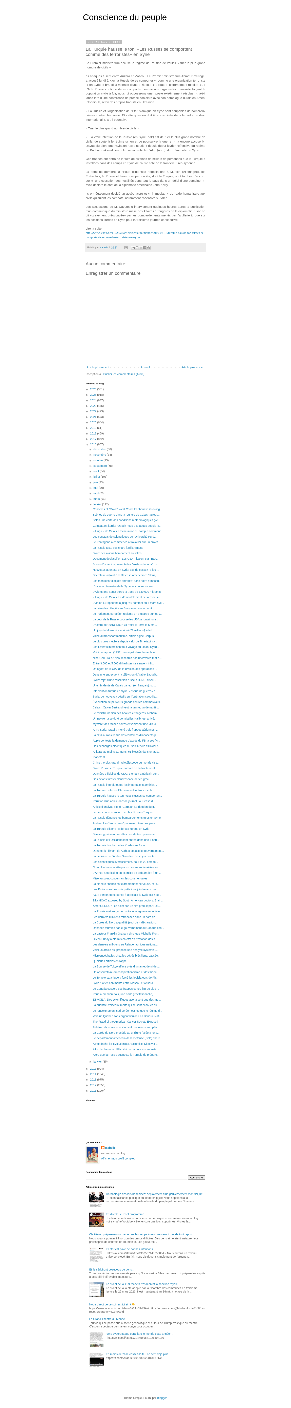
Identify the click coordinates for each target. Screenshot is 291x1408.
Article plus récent (98, 367)
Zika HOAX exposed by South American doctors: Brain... (128, 900)
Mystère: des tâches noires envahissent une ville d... (125, 724)
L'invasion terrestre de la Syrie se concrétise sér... (124, 586)
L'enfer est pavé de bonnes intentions (129, 1249)
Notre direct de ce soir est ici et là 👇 (112, 1304)
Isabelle (110, 1147)
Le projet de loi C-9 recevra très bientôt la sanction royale (142, 1284)
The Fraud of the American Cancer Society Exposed (125, 1021)
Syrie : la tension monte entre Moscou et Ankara (123, 983)
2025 (93, 394)
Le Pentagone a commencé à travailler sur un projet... (126, 542)
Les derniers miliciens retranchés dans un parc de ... (125, 917)
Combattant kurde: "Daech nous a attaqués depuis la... (127, 525)
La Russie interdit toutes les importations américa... (125, 784)
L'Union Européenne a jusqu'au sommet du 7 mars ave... (128, 602)
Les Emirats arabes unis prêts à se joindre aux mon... (126, 889)
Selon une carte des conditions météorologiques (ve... (126, 520)
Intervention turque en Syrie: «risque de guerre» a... (125, 691)
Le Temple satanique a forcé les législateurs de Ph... (125, 977)
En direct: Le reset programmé (125, 1214)
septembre (100, 465)
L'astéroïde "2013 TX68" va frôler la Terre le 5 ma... (125, 624)
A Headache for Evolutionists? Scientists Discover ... (125, 1043)
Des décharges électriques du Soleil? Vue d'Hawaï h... (127, 746)
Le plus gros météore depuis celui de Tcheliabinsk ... (125, 641)
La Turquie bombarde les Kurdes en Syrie (119, 845)
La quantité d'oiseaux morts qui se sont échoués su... (126, 1005)
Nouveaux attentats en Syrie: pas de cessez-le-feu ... (126, 569)
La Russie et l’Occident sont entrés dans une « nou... (126, 839)
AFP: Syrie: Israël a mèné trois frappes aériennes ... (125, 729)
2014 (93, 1074)
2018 (93, 433)
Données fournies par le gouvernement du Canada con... (128, 928)
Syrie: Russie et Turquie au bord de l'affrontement (124, 768)
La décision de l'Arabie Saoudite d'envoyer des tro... (125, 856)
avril (96, 493)
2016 (93, 444)
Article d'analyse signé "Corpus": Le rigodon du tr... (124, 806)
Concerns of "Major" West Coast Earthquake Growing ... (128, 509)
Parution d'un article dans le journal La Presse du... (125, 801)
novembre (100, 454)
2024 (93, 400)
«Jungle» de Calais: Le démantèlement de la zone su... (127, 597)
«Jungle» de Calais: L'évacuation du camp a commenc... (128, 531)
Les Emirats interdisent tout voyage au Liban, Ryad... (126, 646)
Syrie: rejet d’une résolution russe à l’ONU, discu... (124, 680)
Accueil (145, 367)
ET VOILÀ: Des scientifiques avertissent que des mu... (127, 999)
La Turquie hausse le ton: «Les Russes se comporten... (127, 795)
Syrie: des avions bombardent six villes (117, 553)
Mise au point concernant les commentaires (120, 878)
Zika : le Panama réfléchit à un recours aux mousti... (125, 1049)
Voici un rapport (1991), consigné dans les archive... (125, 652)
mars (96, 498)
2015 (93, 1068)
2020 (93, 422)
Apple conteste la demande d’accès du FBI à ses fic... (126, 740)
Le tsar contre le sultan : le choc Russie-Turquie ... (124, 812)
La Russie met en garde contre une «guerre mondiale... (127, 911)
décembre (100, 449)
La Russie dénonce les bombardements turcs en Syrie (127, 817)
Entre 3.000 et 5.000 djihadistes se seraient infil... (124, 663)
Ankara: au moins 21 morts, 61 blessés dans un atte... (126, 751)
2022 (93, 411)
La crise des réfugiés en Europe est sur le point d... (125, 608)
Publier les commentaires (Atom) (123, 374)
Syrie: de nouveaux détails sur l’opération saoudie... (125, 696)
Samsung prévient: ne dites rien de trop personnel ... (125, 834)
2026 (93, 389)
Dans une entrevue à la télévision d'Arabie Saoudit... (125, 674)
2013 (93, 1079)
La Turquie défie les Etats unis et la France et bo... (124, 790)
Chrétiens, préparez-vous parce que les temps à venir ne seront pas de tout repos (140, 1234)
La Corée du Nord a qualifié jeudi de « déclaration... (125, 922)
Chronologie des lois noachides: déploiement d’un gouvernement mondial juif (154, 1194)
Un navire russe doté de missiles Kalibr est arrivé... (124, 718)
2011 (93, 1090)
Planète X (99, 757)
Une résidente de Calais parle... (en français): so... (124, 685)
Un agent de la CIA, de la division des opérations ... (125, 668)
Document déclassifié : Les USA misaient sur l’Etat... (125, 558)
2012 (93, 1085)
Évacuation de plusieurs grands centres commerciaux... (127, 702)
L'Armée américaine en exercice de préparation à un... (127, 872)
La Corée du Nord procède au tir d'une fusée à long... (126, 1032)
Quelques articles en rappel (110, 961)
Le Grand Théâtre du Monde (107, 1319)
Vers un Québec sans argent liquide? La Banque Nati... (127, 1016)
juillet (97, 476)
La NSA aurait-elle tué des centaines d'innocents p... (125, 735)
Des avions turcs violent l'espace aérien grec (121, 779)
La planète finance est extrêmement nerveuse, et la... (126, 884)
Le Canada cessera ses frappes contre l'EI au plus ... (126, 988)
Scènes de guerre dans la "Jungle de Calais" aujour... (126, 514)
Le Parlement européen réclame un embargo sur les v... (127, 613)
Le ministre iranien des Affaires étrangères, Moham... (126, 713)
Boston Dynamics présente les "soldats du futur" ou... (126, 564)
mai (96, 487)
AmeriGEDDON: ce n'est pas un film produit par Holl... (127, 906)
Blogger (162, 1398)
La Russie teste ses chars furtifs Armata (118, 547)
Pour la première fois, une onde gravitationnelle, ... (124, 994)
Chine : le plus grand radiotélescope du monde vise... (126, 762)
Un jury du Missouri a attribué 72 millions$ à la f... (124, 630)
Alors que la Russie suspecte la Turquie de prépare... (126, 1054)
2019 (93, 427)
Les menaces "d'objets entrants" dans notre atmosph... (127, 580)
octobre (98, 460)
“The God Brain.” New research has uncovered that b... (127, 658)
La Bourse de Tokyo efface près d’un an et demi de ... (126, 966)
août (96, 471)
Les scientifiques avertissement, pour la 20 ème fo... (125, 861)
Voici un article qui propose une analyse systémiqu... (125, 950)
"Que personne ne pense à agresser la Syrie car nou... (127, 894)
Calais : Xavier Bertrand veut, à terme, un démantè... (126, 707)
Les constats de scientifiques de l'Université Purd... (125, 536)
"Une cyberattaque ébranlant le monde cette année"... (139, 1333)
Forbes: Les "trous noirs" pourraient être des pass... (125, 823)
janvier (97, 1061)
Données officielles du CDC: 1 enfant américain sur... (126, 773)
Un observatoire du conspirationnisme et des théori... (126, 972)
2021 (93, 417)
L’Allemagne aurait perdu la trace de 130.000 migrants (127, 591)
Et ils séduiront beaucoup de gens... (111, 1269)
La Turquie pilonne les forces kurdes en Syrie (121, 828)
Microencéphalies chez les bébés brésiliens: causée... (126, 955)
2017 (93, 439)
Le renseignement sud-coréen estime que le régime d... (127, 1010)
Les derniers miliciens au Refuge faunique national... (125, 944)
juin (96, 482)
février (97, 504)
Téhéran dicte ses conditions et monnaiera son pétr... (126, 1027)
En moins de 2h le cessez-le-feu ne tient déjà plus (137, 1354)
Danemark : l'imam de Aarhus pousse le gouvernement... (128, 850)
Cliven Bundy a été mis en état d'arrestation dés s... (125, 939)
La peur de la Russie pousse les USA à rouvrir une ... (126, 619)
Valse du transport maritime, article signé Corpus (123, 636)
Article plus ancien (192, 367)
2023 (93, 405)
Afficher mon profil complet (118, 1158)
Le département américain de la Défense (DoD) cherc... (127, 1038)
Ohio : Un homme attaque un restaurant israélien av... (126, 867)
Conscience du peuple (125, 17)
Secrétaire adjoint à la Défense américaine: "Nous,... (125, 575)
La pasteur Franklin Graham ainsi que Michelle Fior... (126, 933)
